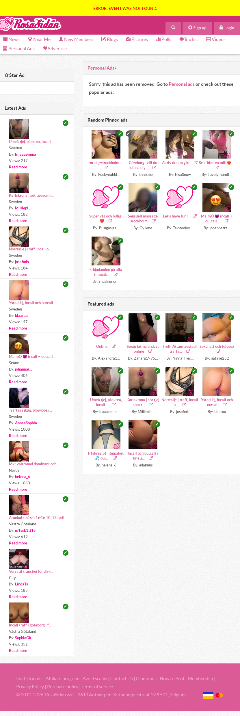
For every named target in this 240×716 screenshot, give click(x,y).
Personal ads (182, 84)
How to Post (172, 678)
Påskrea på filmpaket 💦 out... (106, 455)
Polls (163, 39)
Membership (200, 678)
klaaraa (21, 315)
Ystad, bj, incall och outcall (217, 402)
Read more (18, 167)
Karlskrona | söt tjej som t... (142, 402)
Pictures (137, 39)
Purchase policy (62, 686)
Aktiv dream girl (180, 163)
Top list (188, 39)
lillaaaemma (25, 154)
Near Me (39, 39)
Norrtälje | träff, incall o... (179, 402)
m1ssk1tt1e (25, 530)
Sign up (197, 27)
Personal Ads (19, 48)
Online (106, 346)
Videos (216, 39)
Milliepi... (23, 208)
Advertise (57, 48)
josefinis (22, 262)
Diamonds (146, 678)
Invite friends (29, 678)
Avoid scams (95, 678)
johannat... (23, 369)
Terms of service (97, 686)
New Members (76, 39)
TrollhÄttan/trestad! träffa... (180, 349)
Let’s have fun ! (180, 216)
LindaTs (21, 584)
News (11, 39)
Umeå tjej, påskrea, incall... (106, 402)
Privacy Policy (30, 686)
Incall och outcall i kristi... (143, 455)
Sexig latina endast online (143, 349)
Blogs (109, 39)
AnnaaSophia (26, 423)
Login (226, 27)
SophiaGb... (24, 638)
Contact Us (121, 678)
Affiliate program (62, 678)
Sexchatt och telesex (217, 349)
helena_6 (22, 477)
